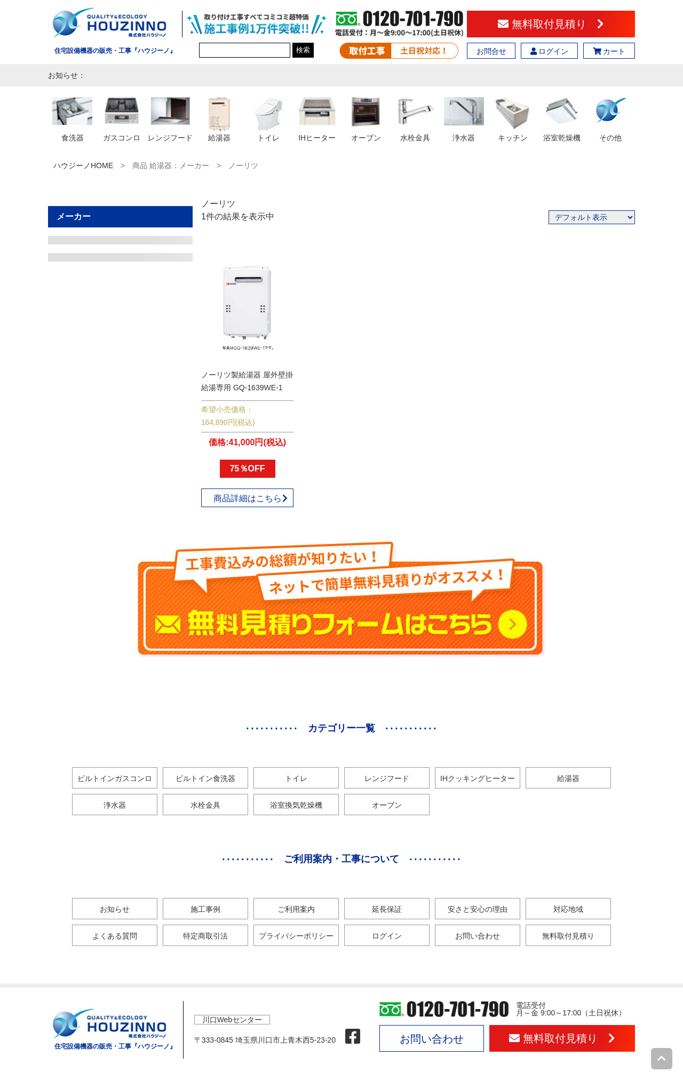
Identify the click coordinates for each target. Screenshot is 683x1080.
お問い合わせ (477, 936)
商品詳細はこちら (250, 498)
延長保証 (387, 909)
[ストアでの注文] (592, 217)
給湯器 (568, 778)
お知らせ (115, 909)
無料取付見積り (551, 24)
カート (609, 51)
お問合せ (491, 51)
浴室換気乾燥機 (296, 805)
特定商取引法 (205, 936)
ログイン (549, 51)
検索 (303, 50)
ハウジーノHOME (83, 165)
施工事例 (205, 909)
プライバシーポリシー (296, 936)
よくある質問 (114, 936)
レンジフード (386, 778)
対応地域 (568, 909)
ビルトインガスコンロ (114, 778)
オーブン (387, 805)
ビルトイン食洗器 (205, 778)
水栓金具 (205, 805)
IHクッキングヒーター (477, 778)
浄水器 (115, 805)
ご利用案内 (296, 909)
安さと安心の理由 (477, 909)
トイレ (296, 778)
